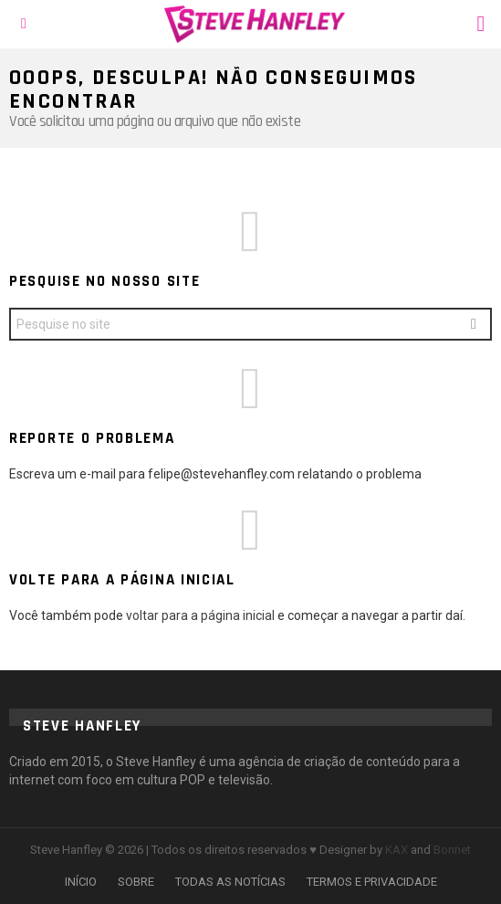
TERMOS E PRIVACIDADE (372, 881)
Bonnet (452, 850)
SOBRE (136, 881)
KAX (396, 850)
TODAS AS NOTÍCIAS (230, 881)
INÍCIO (81, 881)
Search (473, 326)
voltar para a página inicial (201, 615)
